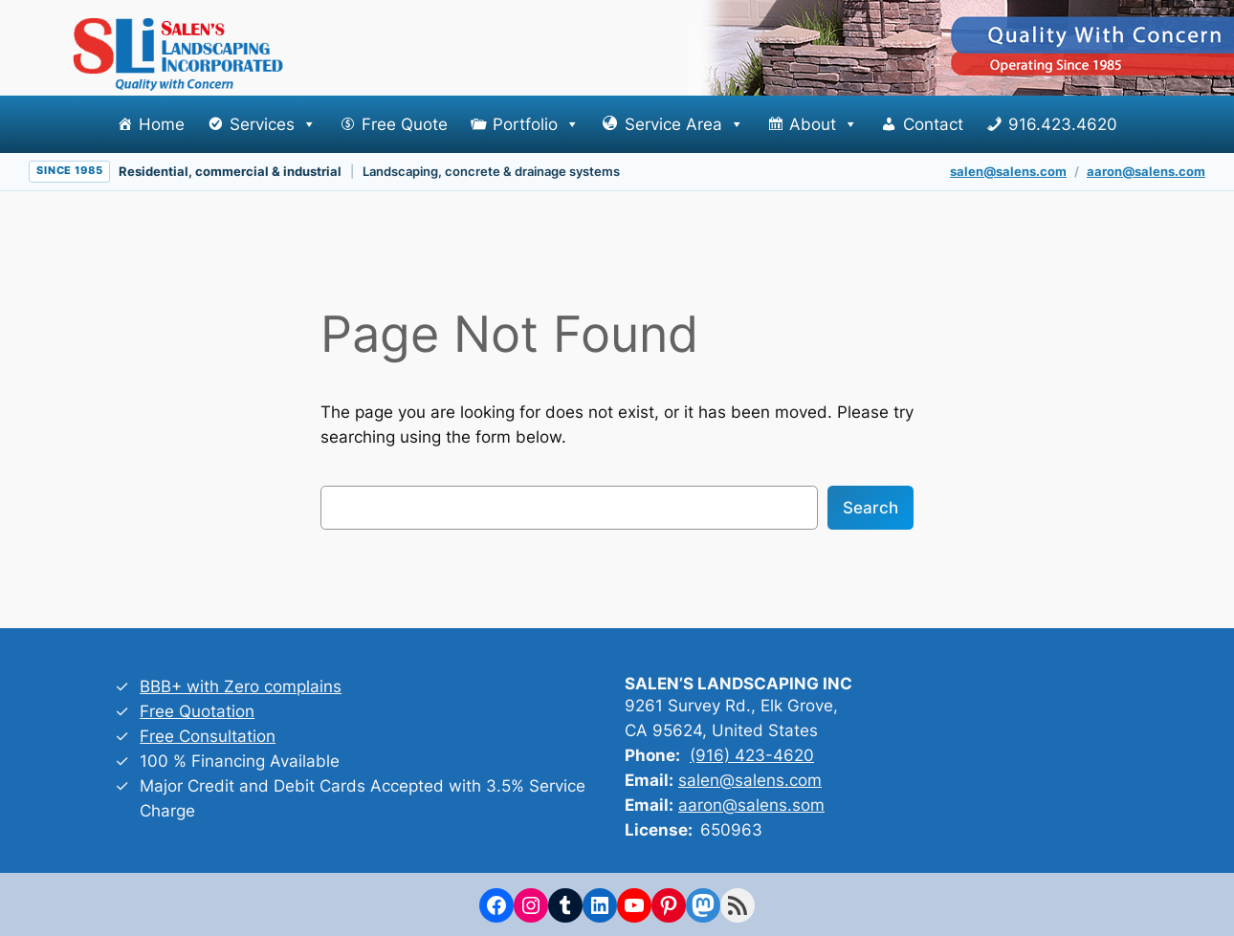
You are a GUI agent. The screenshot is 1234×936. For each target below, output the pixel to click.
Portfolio (536, 124)
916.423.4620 (1062, 124)
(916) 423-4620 (752, 755)
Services (273, 124)
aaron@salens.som (751, 805)
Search (870, 507)
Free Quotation (197, 711)
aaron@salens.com (1146, 171)
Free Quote (405, 124)
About (823, 124)
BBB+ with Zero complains (241, 686)
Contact (933, 124)
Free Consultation (207, 736)
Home (162, 124)
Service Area (684, 124)
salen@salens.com (1008, 171)
